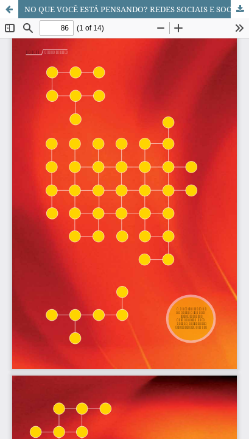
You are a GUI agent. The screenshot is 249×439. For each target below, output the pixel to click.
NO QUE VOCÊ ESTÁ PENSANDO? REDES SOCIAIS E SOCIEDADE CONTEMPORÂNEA (136, 9)
